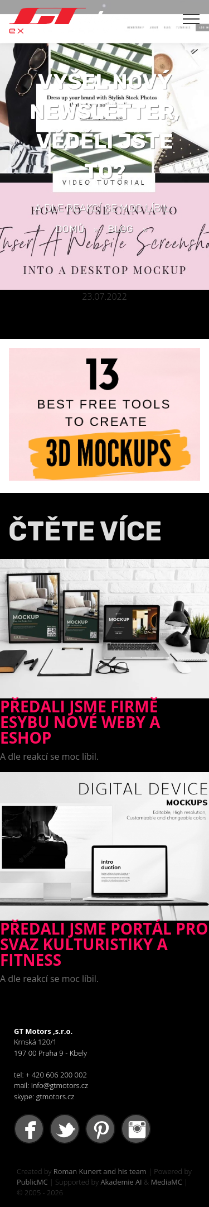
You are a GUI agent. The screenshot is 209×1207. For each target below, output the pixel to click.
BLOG (120, 228)
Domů (69, 228)
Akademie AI (121, 1182)
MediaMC (166, 1182)
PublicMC (32, 1182)
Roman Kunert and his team (100, 1171)
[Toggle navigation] (191, 18)
